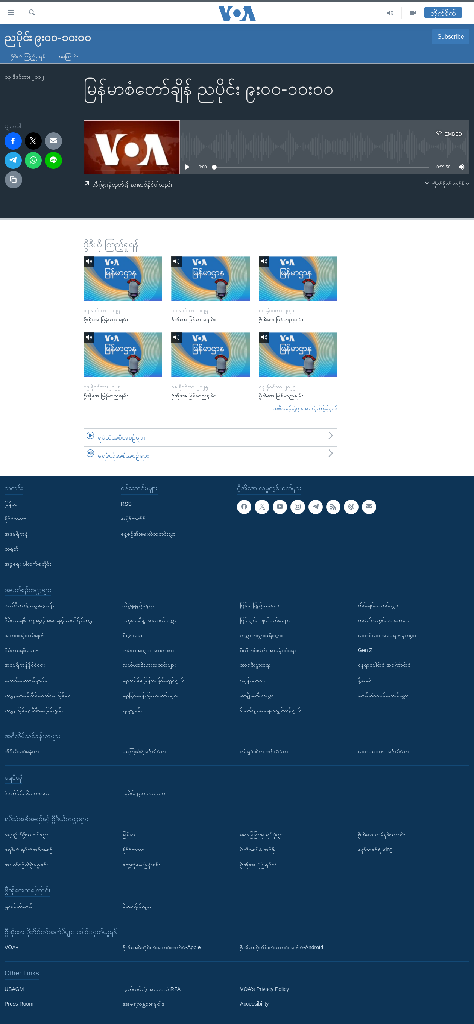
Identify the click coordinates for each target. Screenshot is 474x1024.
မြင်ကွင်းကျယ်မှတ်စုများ (265, 620)
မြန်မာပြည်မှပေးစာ (259, 605)
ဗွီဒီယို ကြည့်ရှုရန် (28, 56)
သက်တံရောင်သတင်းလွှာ (383, 695)
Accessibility (254, 1004)
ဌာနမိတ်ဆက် (19, 906)
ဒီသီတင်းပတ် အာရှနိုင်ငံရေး (268, 650)
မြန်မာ (11, 504)
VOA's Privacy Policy (264, 989)
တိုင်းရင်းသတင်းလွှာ (378, 605)
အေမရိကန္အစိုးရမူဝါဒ (143, 1004)
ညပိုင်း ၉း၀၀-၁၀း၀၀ (143, 793)
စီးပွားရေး (132, 635)
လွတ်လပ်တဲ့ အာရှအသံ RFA (151, 989)
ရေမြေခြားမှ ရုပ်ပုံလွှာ (262, 834)
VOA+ (12, 948)
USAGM (14, 989)
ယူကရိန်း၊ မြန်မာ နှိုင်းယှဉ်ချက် (153, 680)
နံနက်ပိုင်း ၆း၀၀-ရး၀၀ (28, 793)
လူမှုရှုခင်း (132, 710)
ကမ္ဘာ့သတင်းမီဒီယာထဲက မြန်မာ (37, 695)
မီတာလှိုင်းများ (136, 906)
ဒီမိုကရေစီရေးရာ (22, 650)
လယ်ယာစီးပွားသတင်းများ (149, 665)
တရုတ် (11, 549)
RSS (126, 504)
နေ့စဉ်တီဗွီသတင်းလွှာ (27, 834)
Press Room (19, 1004)
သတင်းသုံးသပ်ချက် (25, 635)
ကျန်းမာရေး (252, 680)
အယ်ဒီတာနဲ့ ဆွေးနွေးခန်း (29, 605)
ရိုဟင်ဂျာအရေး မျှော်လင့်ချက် (270, 710)
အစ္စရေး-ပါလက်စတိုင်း (28, 564)
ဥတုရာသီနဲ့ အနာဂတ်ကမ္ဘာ (149, 620)
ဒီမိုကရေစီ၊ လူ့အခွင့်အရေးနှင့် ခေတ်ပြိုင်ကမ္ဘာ (50, 620)
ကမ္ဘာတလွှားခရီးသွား (261, 635)
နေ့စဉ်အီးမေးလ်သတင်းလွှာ (148, 534)
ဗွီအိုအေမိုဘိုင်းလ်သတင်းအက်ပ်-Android (281, 948)
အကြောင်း (67, 56)
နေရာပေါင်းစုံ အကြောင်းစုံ (384, 665)
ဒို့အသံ (364, 680)
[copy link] (13, 179)
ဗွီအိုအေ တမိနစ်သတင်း (381, 834)
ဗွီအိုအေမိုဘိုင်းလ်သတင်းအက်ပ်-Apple (161, 948)
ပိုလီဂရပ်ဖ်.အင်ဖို (257, 850)
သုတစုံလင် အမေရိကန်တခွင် (387, 635)
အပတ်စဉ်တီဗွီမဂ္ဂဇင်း (26, 865)
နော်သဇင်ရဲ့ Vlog (375, 850)
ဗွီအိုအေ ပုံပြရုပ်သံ (258, 865)
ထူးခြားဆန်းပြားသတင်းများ (150, 695)
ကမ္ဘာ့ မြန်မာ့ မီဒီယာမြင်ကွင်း (34, 710)
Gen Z (365, 650)
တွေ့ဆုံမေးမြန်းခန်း (141, 865)
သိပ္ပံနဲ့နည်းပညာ (138, 605)
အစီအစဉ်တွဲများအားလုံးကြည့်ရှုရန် (305, 408)
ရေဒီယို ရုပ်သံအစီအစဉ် (29, 850)
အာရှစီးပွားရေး (255, 665)
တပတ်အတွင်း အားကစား (148, 650)
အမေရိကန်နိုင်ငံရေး (25, 665)
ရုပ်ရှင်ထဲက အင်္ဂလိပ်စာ (264, 751)
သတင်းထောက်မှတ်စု (26, 680)
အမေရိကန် (16, 534)
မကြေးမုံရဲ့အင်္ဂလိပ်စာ (144, 751)
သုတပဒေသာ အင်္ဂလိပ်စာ (383, 751)
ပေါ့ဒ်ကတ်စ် (133, 519)
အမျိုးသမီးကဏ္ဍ (256, 695)
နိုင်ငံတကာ (16, 519)
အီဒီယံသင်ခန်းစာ (22, 751)
